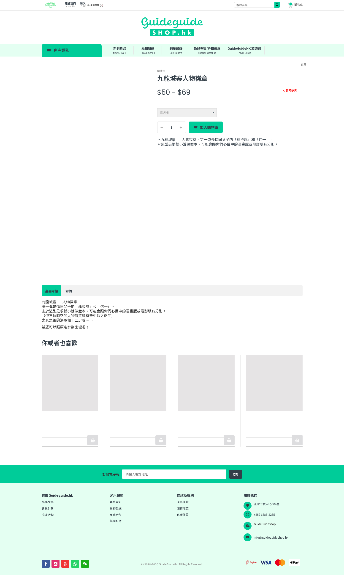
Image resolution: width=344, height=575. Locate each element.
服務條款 (183, 508)
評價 (68, 291)
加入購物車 (209, 127)
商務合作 (116, 515)
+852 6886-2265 (264, 514)
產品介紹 (51, 291)
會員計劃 (48, 508)
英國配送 (116, 521)
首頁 (303, 64)
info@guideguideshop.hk (271, 537)
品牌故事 (48, 502)
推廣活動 (48, 515)
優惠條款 (183, 502)
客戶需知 (116, 502)
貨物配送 (116, 508)
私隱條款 (183, 515)
